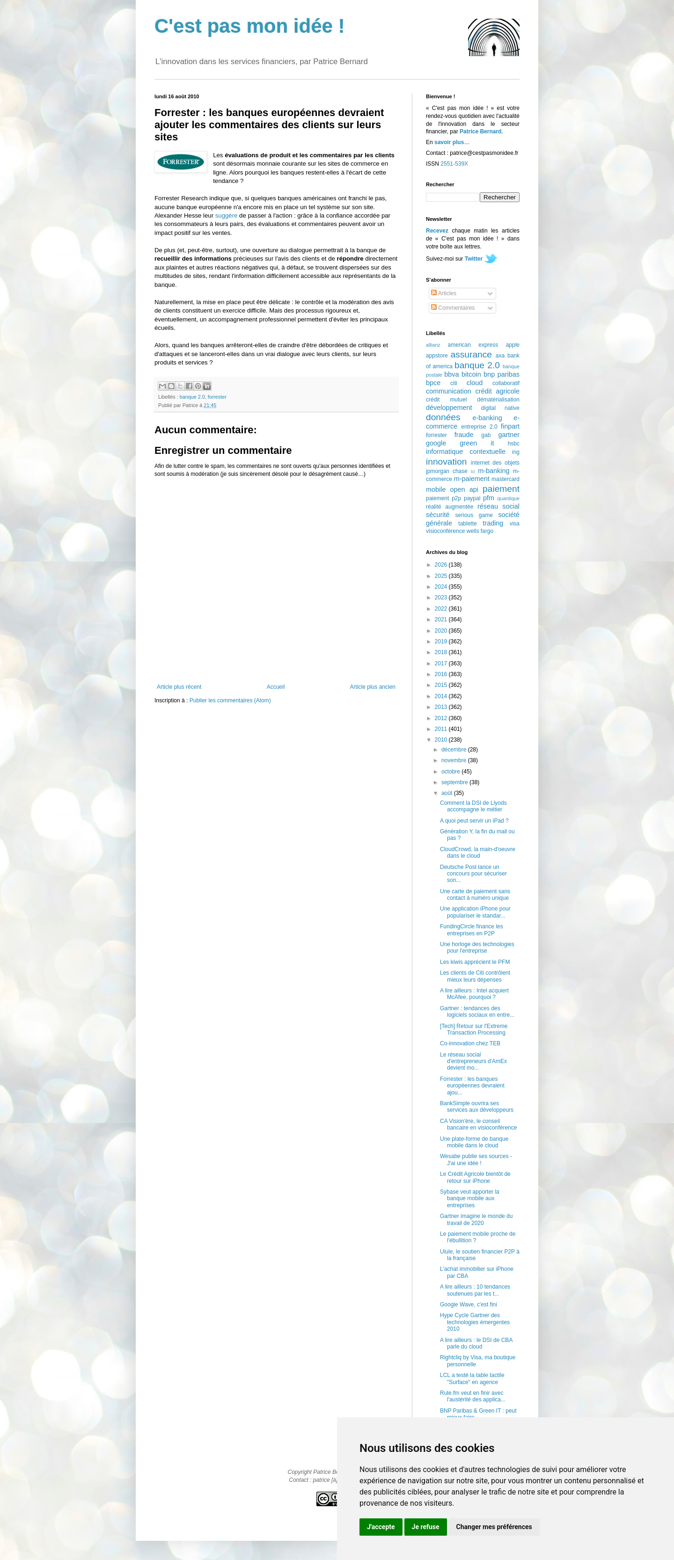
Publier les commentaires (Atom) (230, 700)
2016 (442, 674)
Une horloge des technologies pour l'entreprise (477, 947)
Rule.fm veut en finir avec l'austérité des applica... (473, 1396)
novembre (454, 760)
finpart (510, 426)
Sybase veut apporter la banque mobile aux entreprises (469, 1198)
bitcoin (471, 374)
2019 (442, 641)
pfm (488, 498)
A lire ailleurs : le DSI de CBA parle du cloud (476, 1343)
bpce (433, 382)
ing (516, 452)
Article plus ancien (373, 687)
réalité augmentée (449, 506)
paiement (501, 489)
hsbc (514, 443)
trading (493, 523)
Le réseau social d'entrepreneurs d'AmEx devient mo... (473, 1061)
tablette (467, 523)
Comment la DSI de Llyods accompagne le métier (473, 806)
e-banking (487, 418)
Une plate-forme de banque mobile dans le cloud (474, 1142)
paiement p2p (443, 498)
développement (449, 407)
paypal (472, 498)
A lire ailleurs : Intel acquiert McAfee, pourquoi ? (474, 993)
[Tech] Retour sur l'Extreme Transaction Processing (473, 1029)
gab (486, 435)
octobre (451, 771)
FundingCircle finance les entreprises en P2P (471, 929)
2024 (442, 586)
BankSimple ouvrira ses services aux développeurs (476, 1106)
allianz (433, 345)
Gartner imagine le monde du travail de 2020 (476, 1219)
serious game (474, 515)
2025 (442, 576)
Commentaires (453, 308)
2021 (442, 619)
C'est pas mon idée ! (249, 26)
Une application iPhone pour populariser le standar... (475, 912)
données (443, 417)
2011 (442, 729)
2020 (442, 630)
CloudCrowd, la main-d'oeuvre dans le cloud (477, 852)
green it (477, 443)
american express (473, 345)
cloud (475, 382)
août (447, 793)
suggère (226, 215)
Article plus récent (179, 687)
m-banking (493, 470)
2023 (442, 597)
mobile (436, 489)
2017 (442, 663)
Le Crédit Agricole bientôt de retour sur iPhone (475, 1177)
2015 (442, 685)
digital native (500, 408)
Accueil (276, 687)
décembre (454, 749)
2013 (442, 707)
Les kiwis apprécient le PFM (475, 962)
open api (464, 489)
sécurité (437, 514)
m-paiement (472, 478)
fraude (464, 434)
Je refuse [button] (426, 1527)
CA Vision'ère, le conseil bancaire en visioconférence (478, 1124)
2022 (442, 608)
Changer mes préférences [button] (494, 1527)
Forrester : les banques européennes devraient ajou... (472, 1086)
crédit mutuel (446, 399)
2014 (442, 696)
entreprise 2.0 (479, 426)
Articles (443, 293)
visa (515, 523)
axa (500, 355)
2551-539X (454, 163)
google (436, 443)
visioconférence (445, 531)
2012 (442, 718)
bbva (451, 374)
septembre (455, 782)
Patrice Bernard (480, 131)
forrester (217, 397)
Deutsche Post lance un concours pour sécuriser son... (473, 874)
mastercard (505, 479)
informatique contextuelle (466, 451)
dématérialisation (498, 399)
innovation (446, 462)
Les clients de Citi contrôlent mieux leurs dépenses (475, 976)
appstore (437, 355)
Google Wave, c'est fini (468, 1304)
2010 (442, 739)
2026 (442, 564)
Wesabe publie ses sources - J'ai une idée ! (476, 1159)
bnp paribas (502, 374)
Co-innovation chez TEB (470, 1043)
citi (453, 383)
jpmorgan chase (447, 471)
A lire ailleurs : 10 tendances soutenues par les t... (475, 1290)
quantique (509, 498)
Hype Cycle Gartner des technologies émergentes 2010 (475, 1322)
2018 (442, 652)
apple (513, 345)
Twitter (474, 258)
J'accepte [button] (381, 1527)
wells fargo (480, 531)
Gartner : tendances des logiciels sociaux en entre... (477, 1011)
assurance (471, 354)
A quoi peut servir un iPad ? (474, 820)
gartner (509, 434)
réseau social (498, 506)
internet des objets (495, 462)
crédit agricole (498, 391)
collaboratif (506, 383)
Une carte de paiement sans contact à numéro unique (475, 894)
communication (448, 391)
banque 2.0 (192, 397)
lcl (473, 471)
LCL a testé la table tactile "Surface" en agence (472, 1378)
